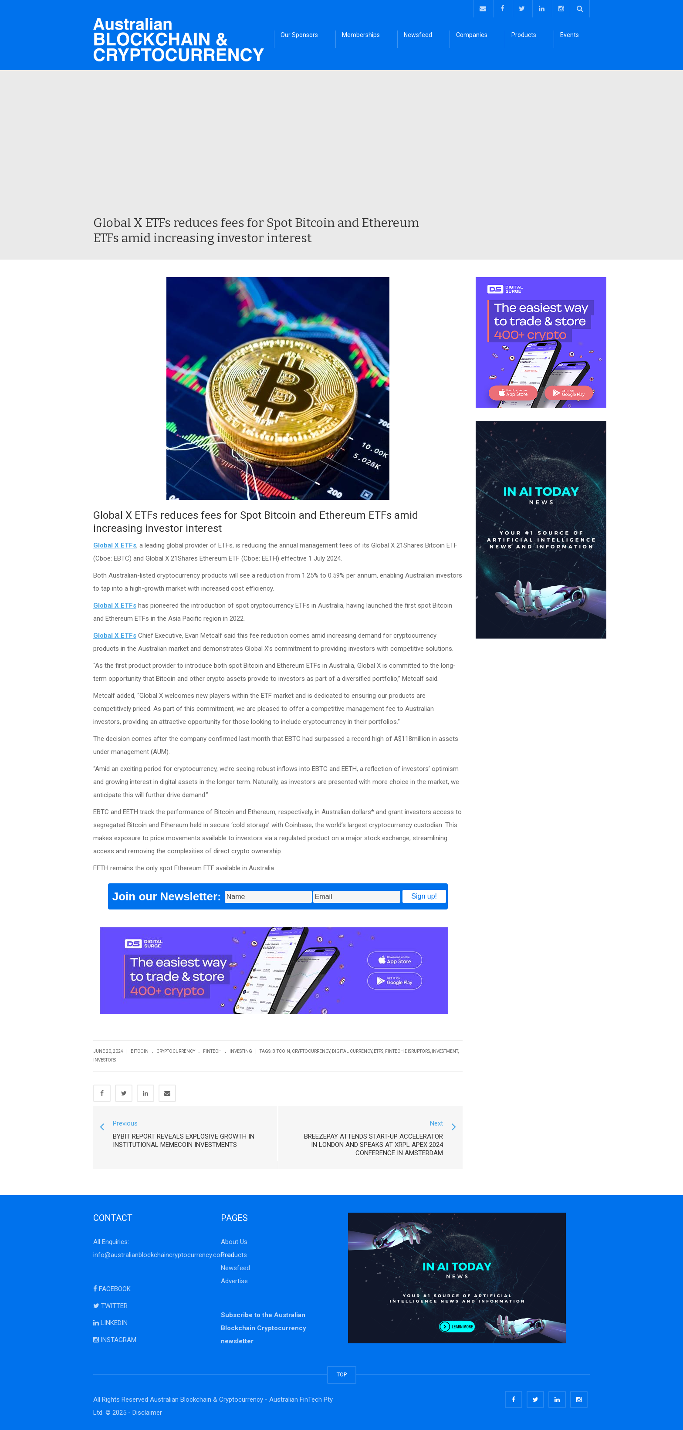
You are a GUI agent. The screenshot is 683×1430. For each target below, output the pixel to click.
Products (523, 34)
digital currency (352, 1051)
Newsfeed (418, 34)
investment (445, 1051)
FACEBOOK (112, 1289)
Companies (471, 34)
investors (104, 1060)
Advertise (234, 1281)
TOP (342, 1374)
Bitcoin (140, 1051)
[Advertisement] (341, 150)
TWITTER (110, 1306)
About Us (234, 1242)
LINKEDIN (110, 1323)
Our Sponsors (299, 34)
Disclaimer (147, 1412)
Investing (241, 1051)
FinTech (212, 1051)
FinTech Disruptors (407, 1051)
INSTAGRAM (114, 1340)
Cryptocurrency (175, 1051)
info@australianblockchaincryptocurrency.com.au (163, 1255)
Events (569, 34)
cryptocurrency (311, 1051)
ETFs (378, 1051)
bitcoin (281, 1051)
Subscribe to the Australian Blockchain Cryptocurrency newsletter (263, 1328)
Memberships (361, 34)
